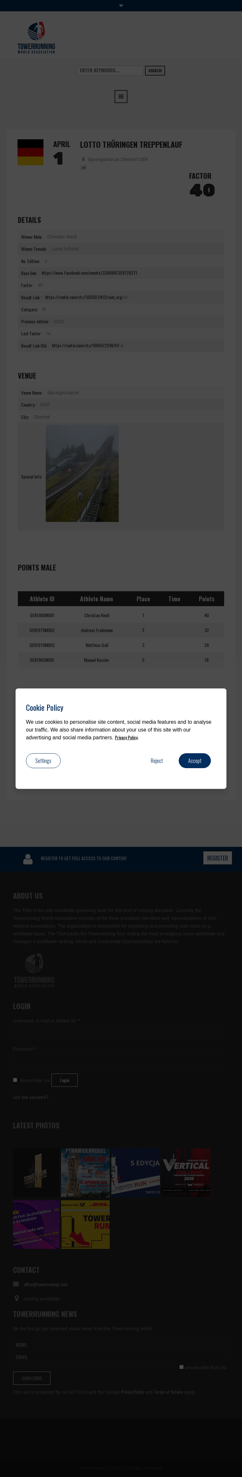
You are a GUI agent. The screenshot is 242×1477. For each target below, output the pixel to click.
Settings (43, 761)
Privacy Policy (126, 737)
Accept (194, 761)
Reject (157, 761)
